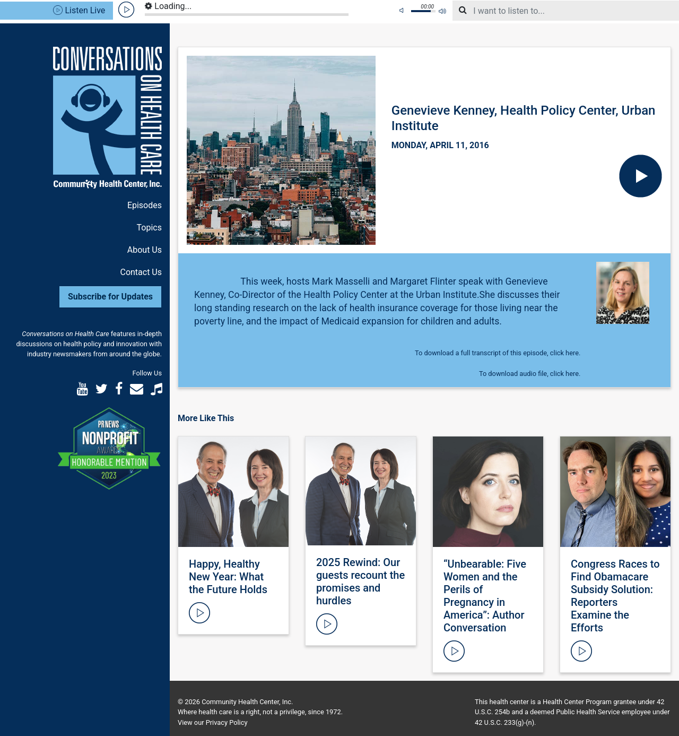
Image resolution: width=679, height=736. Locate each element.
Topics (149, 227)
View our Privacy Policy (212, 722)
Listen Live (79, 10)
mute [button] (403, 10)
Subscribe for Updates (110, 297)
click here (564, 353)
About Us (144, 250)
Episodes (144, 205)
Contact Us (141, 272)
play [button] (126, 10)
